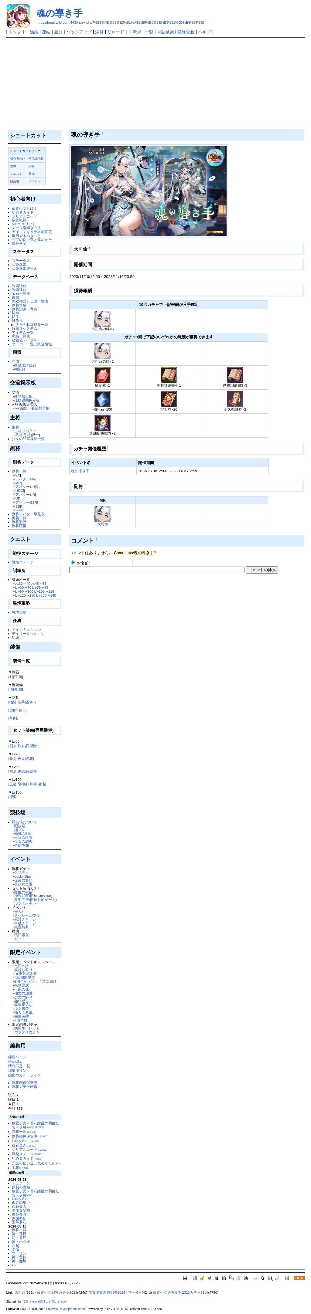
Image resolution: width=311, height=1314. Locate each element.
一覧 (149, 31)
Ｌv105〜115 (43, 591)
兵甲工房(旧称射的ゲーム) (35, 900)
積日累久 (21, 935)
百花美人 (21, 872)
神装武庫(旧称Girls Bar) (33, 896)
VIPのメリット (24, 224)
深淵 (13, 797)
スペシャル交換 (27, 915)
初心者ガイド (23, 212)
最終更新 (185, 31)
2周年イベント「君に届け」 (37, 981)
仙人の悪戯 (23, 1012)
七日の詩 (21, 966)
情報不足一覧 (19, 1066)
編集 (34, 31)
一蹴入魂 (21, 989)
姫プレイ (21, 830)
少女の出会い (25, 904)
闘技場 (19, 826)
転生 (15, 317)
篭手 (21, 702)
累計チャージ (25, 919)
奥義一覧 (19, 518)
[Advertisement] (155, 83)
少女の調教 (23, 841)
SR (17, 510)
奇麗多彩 (19, 1214)
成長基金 (19, 243)
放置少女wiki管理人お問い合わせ (44, 1301)
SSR (18, 506)
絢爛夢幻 (19, 1218)
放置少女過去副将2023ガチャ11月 (180, 1292)
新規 (137, 31)
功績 (15, 637)
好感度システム (24, 328)
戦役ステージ (23, 562)
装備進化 (19, 290)
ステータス (21, 260)
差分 (58, 31)
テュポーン (21, 1183)
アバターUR (25, 494)
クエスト (16, 173)
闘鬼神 (31, 771)
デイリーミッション (28, 633)
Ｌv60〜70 (22, 587)
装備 (32, 173)
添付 (99, 31)
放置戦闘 (19, 220)
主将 (13, 166)
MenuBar (15, 1061)
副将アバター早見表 (28, 514)
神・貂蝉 (19, 1261)
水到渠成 (21, 985)
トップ (15, 31)
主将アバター (25, 431)
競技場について (24, 822)
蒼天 (21, 758)
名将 (29, 758)
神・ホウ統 (21, 1242)
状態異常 (19, 264)
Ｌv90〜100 (23, 591)
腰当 (22, 710)
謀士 (35, 435)
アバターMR (25, 479)
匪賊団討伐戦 (25, 365)
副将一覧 (19, 471)
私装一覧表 (21, 336)
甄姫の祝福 (23, 892)
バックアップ (79, 31)
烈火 (13, 746)
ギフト (19, 939)
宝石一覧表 (21, 293)
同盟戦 (19, 369)
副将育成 (19, 305)
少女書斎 (21, 1009)
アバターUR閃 (27, 487)
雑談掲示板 (23, 396)
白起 (15, 1246)
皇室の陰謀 (23, 837)
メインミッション (26, 630)
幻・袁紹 (19, 1238)
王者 (13, 784)
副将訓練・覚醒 (24, 309)
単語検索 (165, 31)
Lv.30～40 (22, 583)
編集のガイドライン (24, 1075)
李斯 (15, 1249)
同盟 (15, 361)
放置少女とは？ (24, 208)
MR (18, 483)
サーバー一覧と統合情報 (32, 344)
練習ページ (17, 1057)
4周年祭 (20, 1020)
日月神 (31, 784)
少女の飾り (23, 997)
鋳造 (15, 313)
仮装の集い (23, 880)
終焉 (21, 771)
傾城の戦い (23, 833)
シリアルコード (24, 216)
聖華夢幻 (19, 1222)
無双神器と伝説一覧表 (30, 301)
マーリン (19, 1253)
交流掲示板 (36, 158)
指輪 (13, 702)
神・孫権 (19, 1234)
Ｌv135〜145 (45, 595)
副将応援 (19, 526)
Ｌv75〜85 (39, 587)
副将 (32, 166)
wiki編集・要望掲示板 (31, 408)
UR (17, 498)
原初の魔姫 (21, 1187)
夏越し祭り (23, 970)
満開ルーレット (27, 1028)
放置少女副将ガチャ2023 (57, 1292)
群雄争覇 (21, 845)
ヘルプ (204, 31)
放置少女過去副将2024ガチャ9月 (115, 1292)
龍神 (21, 784)
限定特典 (21, 927)
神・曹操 (19, 1257)
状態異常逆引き (24, 268)
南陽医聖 (21, 1016)
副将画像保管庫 (24, 1083)
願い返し (21, 1001)
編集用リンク (19, 1070)
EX (17, 475)
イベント (35, 181)
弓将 (27, 435)
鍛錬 (15, 297)
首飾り (31, 702)
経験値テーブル (24, 340)
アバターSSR (26, 502)
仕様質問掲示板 (27, 400)
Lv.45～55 (38, 583)
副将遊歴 (19, 522)
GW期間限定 (24, 978)
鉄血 (21, 746)
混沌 (41, 784)
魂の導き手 (59, 13)
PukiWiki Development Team (65, 1309)
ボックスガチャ (27, 1032)
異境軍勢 (19, 612)
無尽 (13, 771)
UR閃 (19, 491)
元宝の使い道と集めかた (32, 240)
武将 (18, 435)
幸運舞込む (23, 1005)
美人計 (19, 911)
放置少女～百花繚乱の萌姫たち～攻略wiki (35, 1125)
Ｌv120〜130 (24, 595)
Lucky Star (22, 876)
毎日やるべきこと (26, 236)
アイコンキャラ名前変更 (32, 232)
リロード (115, 31)
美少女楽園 (23, 884)
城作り (17, 321)
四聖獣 (31, 746)
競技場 (14, 181)
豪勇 (13, 758)
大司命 (96, 329)
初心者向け (17, 158)
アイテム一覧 (23, 332)
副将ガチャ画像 (24, 1087)
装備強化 (19, 286)
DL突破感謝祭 (25, 974)
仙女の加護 (23, 993)
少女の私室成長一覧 (31, 325)
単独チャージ (25, 923)
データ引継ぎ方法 (26, 228)
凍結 (46, 31)
